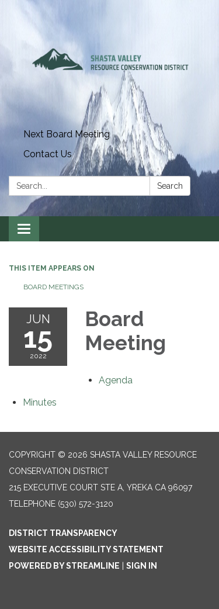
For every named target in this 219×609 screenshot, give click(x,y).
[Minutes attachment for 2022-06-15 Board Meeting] (40, 402)
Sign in (141, 565)
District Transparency (63, 533)
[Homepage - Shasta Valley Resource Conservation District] (109, 62)
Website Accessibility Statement (86, 549)
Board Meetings (53, 287)
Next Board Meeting (66, 134)
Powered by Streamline (64, 565)
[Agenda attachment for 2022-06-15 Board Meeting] (116, 380)
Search (170, 186)
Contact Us (47, 154)
